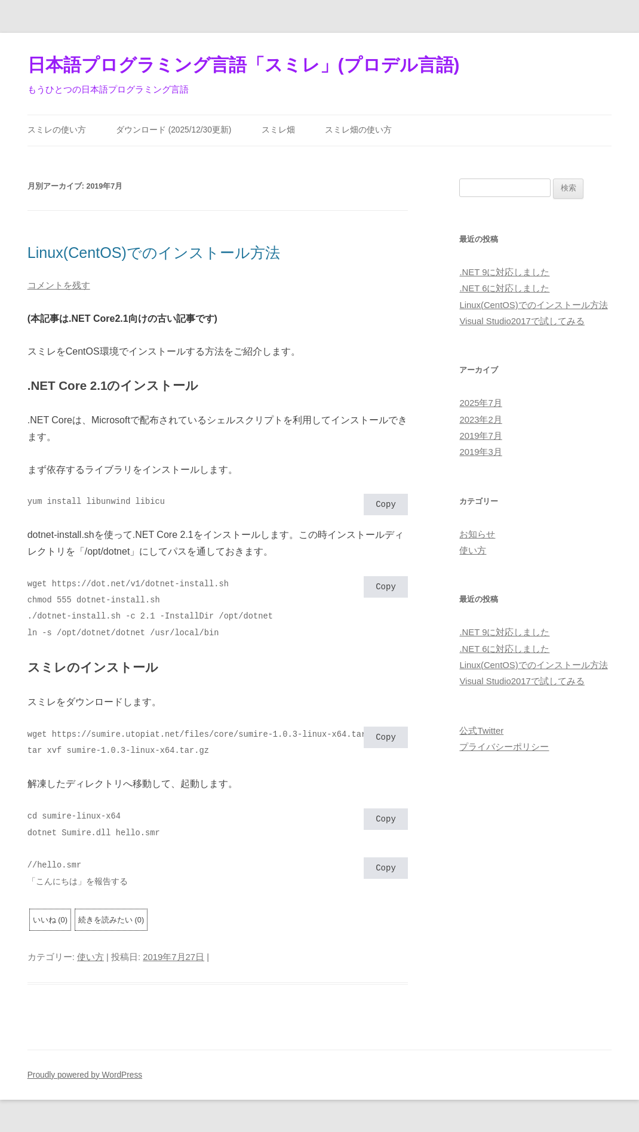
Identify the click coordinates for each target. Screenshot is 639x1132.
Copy (386, 505)
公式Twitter (481, 731)
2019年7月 (480, 436)
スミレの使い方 (56, 129)
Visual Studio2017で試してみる (521, 321)
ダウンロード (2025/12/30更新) (174, 129)
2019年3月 (480, 452)
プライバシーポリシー (504, 747)
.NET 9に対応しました (504, 272)
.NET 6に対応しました (504, 288)
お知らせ (477, 534)
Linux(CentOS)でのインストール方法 (153, 252)
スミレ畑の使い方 (358, 129)
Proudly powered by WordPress (84, 1075)
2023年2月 (480, 419)
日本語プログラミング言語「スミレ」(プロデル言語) (243, 65)
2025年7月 (480, 403)
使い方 (90, 957)
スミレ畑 (278, 129)
